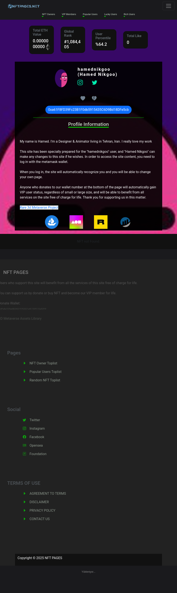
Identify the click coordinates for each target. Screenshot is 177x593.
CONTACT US (44, 519)
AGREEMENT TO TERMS (52, 494)
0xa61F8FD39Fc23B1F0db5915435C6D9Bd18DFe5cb (88, 110)
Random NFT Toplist (49, 380)
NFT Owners (48, 14)
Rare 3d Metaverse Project (39, 208)
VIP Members (69, 14)
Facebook (41, 437)
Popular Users (90, 14)
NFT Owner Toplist (47, 363)
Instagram (41, 428)
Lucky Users (110, 14)
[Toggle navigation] (168, 6)
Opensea (40, 445)
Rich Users (129, 14)
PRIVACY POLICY (46, 510)
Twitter (39, 420)
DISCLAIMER (43, 502)
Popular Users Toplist (50, 372)
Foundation (42, 454)
